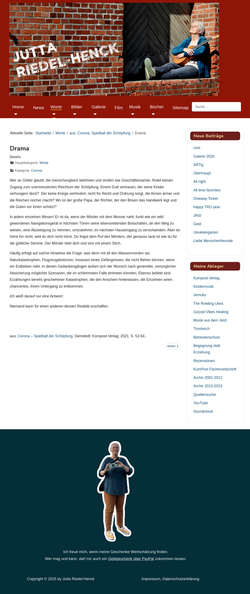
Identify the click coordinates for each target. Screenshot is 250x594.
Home (18, 106)
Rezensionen (204, 361)
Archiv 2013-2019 (208, 386)
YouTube (201, 403)
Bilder (76, 106)
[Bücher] (152, 114)
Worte (56, 106)
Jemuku (200, 295)
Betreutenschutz (207, 337)
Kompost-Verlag (207, 278)
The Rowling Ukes (208, 303)
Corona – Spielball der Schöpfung (45, 336)
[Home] (15, 114)
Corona (36, 170)
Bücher (157, 106)
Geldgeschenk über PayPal (131, 559)
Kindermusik (204, 286)
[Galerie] (94, 114)
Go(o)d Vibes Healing (211, 312)
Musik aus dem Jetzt (210, 320)
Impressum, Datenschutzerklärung (170, 579)
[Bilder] (73, 114)
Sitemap (180, 107)
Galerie (99, 106)
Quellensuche (205, 395)
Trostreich (202, 329)
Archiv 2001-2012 (208, 378)
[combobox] (216, 106)
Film (119, 107)
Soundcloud (203, 411)
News (38, 107)
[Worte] (53, 114)
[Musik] (131, 114)
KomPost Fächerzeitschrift (215, 369)
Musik (134, 106)
